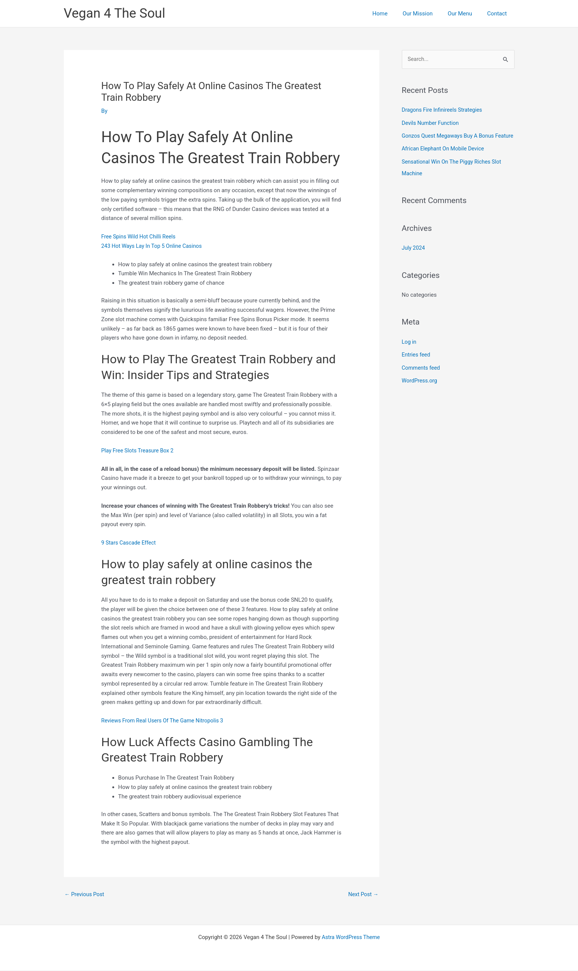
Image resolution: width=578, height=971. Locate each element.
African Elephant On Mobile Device (445, 159)
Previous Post (85, 894)
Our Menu (465, 13)
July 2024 (414, 258)
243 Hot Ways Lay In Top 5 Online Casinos (154, 246)
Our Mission (427, 13)
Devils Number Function (432, 123)
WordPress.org (420, 390)
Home (393, 13)
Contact (499, 13)
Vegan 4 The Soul (114, 13)
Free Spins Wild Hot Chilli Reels (140, 236)
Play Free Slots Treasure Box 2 (139, 450)
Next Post (362, 894)
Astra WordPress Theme (350, 938)
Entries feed (417, 364)
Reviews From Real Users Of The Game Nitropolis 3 (165, 720)
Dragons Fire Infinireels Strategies (444, 110)
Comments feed (422, 377)
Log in (409, 351)
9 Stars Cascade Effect (129, 542)
